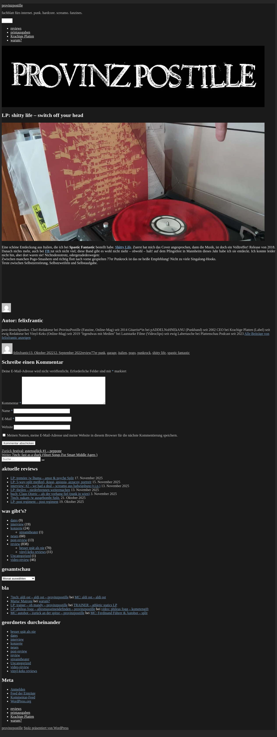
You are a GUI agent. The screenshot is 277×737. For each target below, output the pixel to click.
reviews (16, 28)
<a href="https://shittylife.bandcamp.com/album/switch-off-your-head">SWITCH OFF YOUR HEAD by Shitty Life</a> (138, 282)
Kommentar (11, 408)
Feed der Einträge (23, 698)
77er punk (98, 353)
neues (14, 541)
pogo (132, 353)
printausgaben (20, 32)
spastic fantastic (179, 353)
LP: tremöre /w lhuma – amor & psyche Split (42, 483)
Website (7, 432)
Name (7, 416)
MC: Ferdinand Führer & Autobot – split (118, 618)
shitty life (159, 353)
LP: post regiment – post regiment (34, 507)
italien (122, 353)
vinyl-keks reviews (32, 557)
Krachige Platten (22, 36)
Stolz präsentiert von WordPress (46, 733)
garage (111, 353)
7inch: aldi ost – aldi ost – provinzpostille (40, 602)
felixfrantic (21, 353)
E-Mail (8, 424)
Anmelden (18, 694)
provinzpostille (12, 5)
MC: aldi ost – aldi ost (90, 602)
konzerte (17, 533)
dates (14, 525)
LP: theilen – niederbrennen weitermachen (40, 495)
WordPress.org (21, 706)
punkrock (144, 353)
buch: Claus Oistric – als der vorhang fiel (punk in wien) (50, 499)
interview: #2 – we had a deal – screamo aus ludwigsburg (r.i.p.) (55, 491)
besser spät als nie (31, 553)
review (86, 353)
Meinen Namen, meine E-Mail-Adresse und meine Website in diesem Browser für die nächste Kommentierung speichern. (92, 440)
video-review (20, 565)
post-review (19, 545)
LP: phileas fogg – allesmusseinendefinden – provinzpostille (53, 614)
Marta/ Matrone (22, 606)
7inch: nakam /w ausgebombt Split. (35, 503)
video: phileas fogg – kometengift (124, 614)
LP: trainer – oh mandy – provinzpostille (39, 610)
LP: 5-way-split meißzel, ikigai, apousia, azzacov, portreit (51, 487)
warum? (16, 40)
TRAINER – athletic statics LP (95, 610)
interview (17, 529)
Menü (7, 20)
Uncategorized (21, 561)
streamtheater (28, 537)
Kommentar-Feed (23, 702)
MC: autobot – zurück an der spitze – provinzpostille (48, 618)
